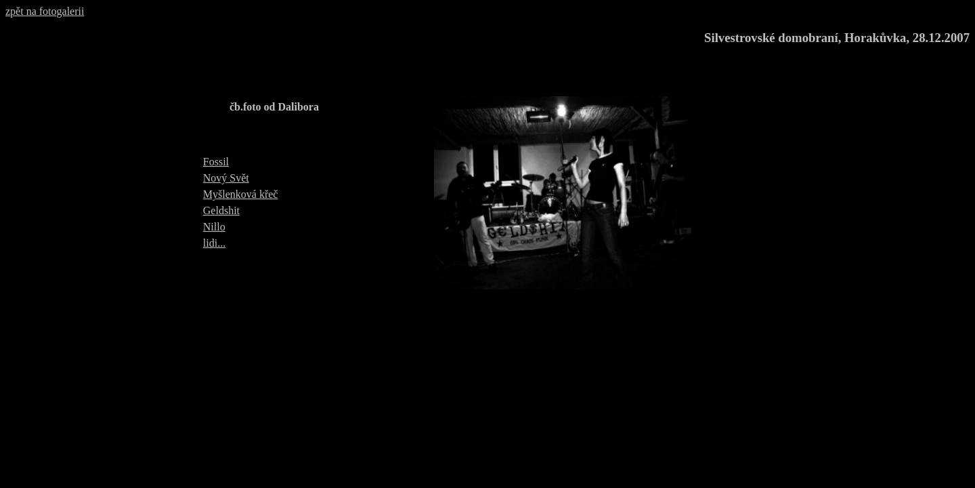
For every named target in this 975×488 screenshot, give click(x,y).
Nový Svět (226, 178)
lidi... (214, 243)
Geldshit (221, 210)
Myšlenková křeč (240, 194)
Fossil (216, 161)
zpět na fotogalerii (44, 11)
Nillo (214, 226)
